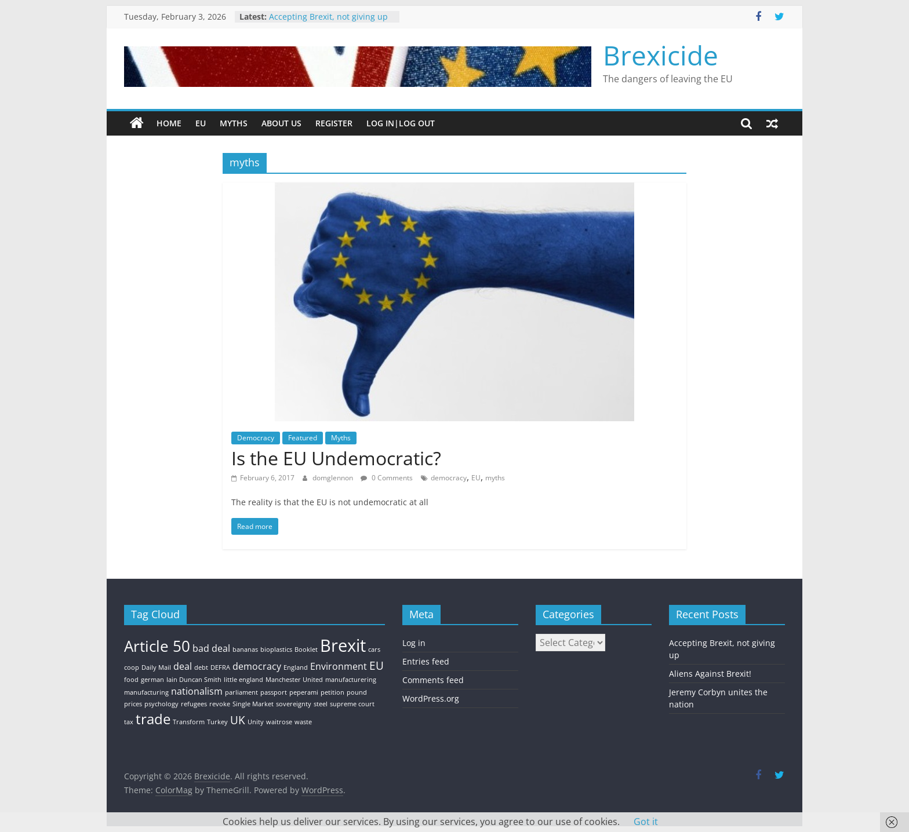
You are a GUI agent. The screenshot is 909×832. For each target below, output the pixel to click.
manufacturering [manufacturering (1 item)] (350, 680)
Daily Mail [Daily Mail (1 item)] (156, 667)
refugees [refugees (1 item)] (194, 704)
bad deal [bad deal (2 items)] (211, 648)
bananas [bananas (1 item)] (245, 649)
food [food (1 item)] (131, 680)
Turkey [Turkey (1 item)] (217, 722)
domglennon (333, 478)
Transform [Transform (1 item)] (189, 722)
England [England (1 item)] (295, 667)
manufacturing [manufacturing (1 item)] (146, 692)
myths (495, 478)
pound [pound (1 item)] (357, 692)
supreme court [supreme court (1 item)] (352, 704)
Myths (234, 123)
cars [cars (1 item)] (374, 649)
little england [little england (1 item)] (243, 680)
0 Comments (387, 478)
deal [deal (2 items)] (182, 666)
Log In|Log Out (400, 123)
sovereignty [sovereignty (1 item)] (293, 704)
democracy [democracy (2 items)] (256, 666)
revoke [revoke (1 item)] (219, 704)
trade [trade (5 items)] (153, 718)
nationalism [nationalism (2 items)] (197, 691)
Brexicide (660, 55)
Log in (414, 642)
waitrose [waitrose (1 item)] (279, 722)
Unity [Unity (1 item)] (256, 722)
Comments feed (433, 679)
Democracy (255, 438)
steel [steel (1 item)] (321, 704)
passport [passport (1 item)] (273, 692)
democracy (449, 478)
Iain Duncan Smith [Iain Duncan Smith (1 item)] (193, 680)
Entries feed (425, 661)
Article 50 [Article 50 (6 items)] (157, 646)
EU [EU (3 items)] (376, 665)
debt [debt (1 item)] (201, 667)
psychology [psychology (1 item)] (161, 704)
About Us (281, 123)
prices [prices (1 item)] (133, 704)
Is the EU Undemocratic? (336, 458)
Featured (302, 438)
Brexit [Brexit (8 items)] (343, 645)
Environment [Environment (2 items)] (338, 666)
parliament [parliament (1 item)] (241, 692)
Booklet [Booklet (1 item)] (306, 649)
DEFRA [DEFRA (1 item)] (220, 667)
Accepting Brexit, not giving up (328, 16)
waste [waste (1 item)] (303, 722)
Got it (646, 821)
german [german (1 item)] (152, 680)
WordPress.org (430, 698)
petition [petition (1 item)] (332, 692)
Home (169, 123)
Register (333, 123)
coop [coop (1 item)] (131, 667)
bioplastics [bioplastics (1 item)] (276, 649)
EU (200, 123)
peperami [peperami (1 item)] (303, 692)
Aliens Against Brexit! (710, 673)
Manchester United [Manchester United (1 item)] (294, 680)
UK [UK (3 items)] (237, 720)
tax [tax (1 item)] (128, 722)
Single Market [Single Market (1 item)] (253, 704)
